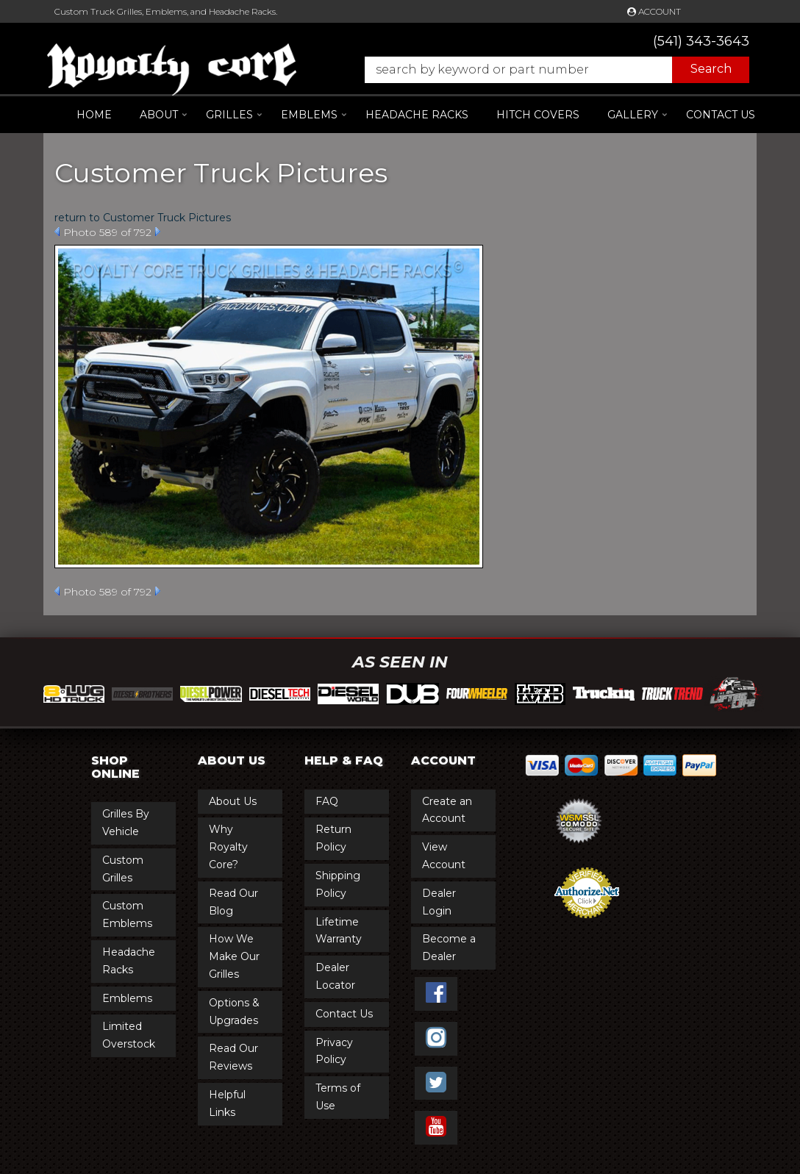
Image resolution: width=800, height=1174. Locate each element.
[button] (549, 70)
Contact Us (720, 114)
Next (157, 231)
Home (94, 114)
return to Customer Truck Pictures (142, 217)
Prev (57, 231)
